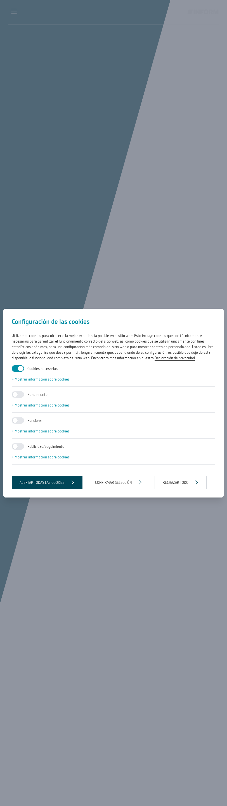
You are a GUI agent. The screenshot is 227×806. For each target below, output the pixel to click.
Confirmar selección (113, 482)
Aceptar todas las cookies (42, 482)
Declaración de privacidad (175, 357)
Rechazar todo (175, 482)
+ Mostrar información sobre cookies (41, 379)
